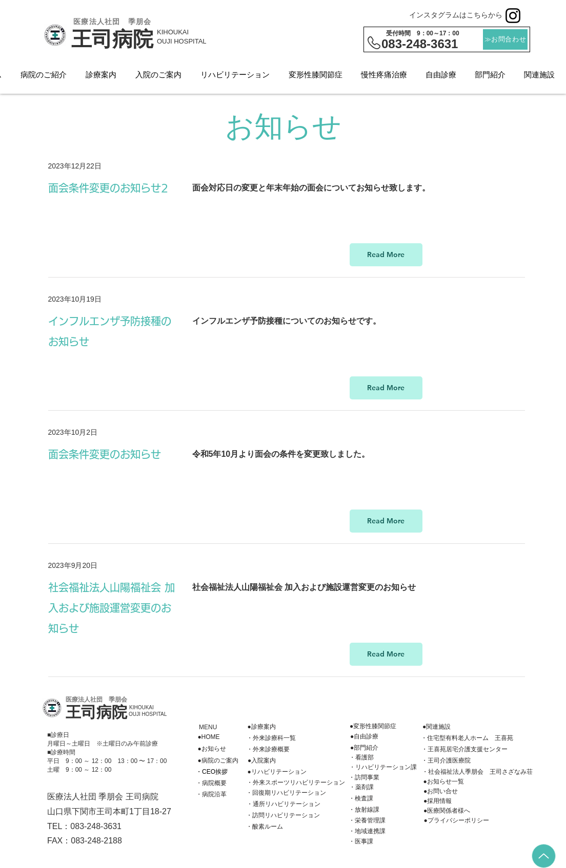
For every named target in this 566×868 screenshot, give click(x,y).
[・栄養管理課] (367, 821)
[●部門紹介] (364, 748)
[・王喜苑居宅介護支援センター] (464, 750)
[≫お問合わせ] (505, 39)
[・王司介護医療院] (446, 761)
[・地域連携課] (367, 832)
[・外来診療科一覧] (270, 738)
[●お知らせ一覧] (443, 782)
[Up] (544, 856)
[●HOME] (208, 737)
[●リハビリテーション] (276, 772)
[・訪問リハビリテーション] (283, 816)
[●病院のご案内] (218, 761)
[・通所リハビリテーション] (283, 804)
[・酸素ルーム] (264, 827)
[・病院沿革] (211, 795)
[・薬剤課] (361, 788)
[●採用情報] (437, 801)
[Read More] (386, 254)
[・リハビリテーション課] (382, 768)
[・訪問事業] (364, 778)
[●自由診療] (364, 737)
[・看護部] (361, 758)
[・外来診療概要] (267, 750)
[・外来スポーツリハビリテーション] (295, 783)
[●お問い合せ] (440, 792)
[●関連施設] (436, 727)
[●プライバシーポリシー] (456, 821)
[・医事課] (361, 842)
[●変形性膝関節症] (372, 727)
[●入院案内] (261, 761)
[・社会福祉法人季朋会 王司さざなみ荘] (477, 772)
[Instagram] (513, 16)
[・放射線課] (364, 810)
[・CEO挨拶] (212, 772)
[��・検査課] (361, 799)
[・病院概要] (211, 783)
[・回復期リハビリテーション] (286, 793)
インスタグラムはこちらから (455, 15)
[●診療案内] (261, 727)
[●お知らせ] (212, 749)
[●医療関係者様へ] (446, 811)
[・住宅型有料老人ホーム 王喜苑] (467, 738)
